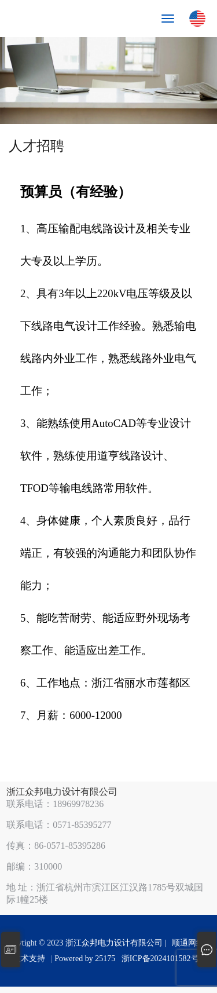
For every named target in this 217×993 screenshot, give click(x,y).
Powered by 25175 (86, 958)
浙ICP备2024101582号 (160, 958)
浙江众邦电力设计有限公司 (61, 792)
